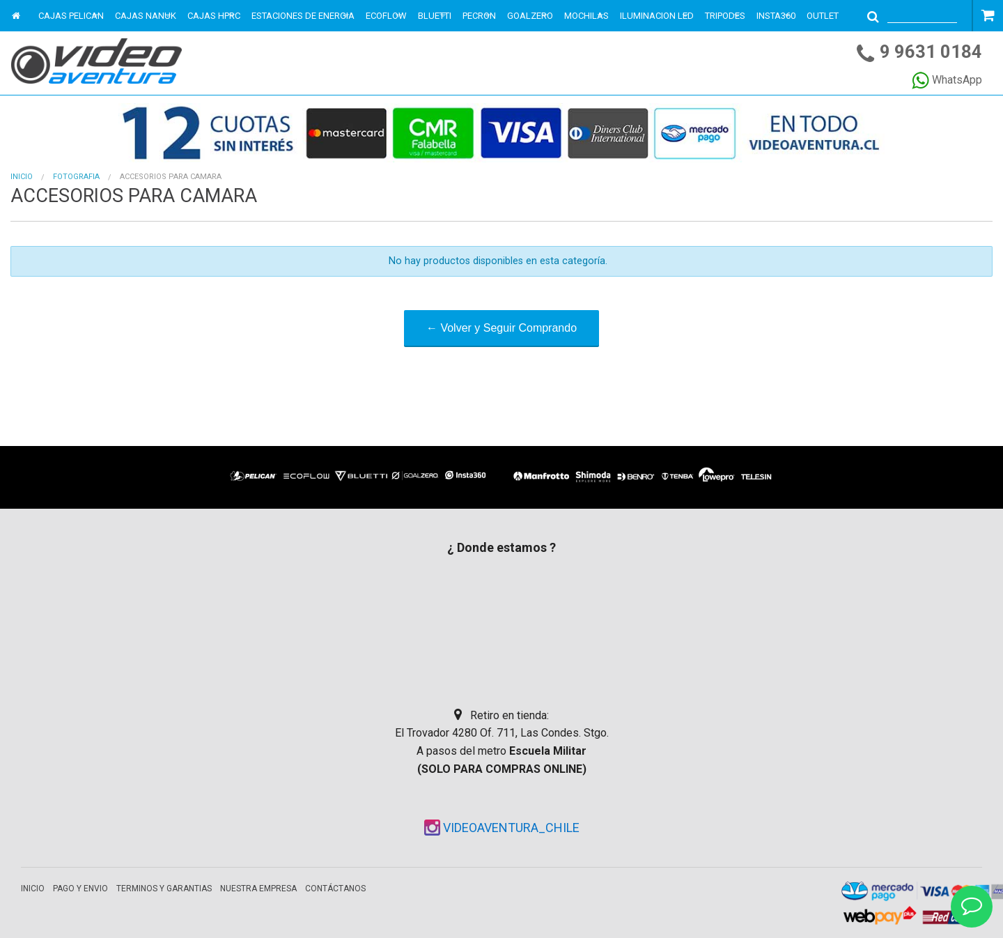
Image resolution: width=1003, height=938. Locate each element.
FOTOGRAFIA (76, 176)
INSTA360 (775, 15)
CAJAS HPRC (213, 15)
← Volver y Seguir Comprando (501, 328)
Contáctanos (335, 888)
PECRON (479, 15)
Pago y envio (80, 888)
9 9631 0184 (931, 51)
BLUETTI (434, 15)
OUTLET (823, 15)
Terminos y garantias (164, 888)
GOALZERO (530, 15)
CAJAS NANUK (145, 15)
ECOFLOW (386, 15)
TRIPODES (725, 15)
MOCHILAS (586, 15)
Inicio (21, 176)
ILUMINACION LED (657, 15)
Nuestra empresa (258, 888)
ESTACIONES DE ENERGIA (303, 15)
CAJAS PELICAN (71, 15)
